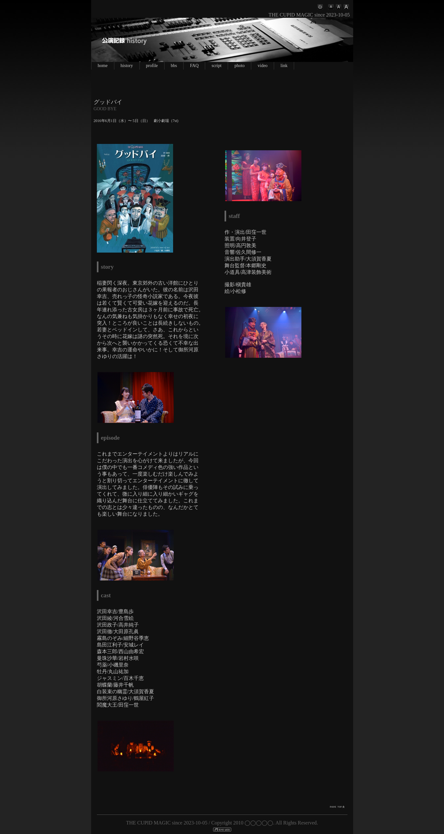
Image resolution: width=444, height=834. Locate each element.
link (283, 65)
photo (239, 65)
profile (152, 65)
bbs (174, 65)
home (103, 65)
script (216, 65)
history (127, 65)
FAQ (194, 65)
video (262, 65)
